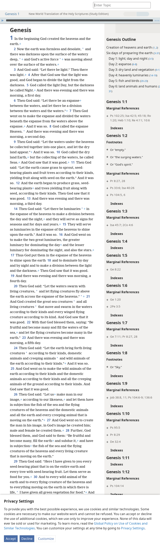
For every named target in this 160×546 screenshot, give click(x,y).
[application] (80, 20)
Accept (11, 538)
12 (64, 183)
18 (85, 265)
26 (15, 399)
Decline (26, 538)
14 (15, 214)
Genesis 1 (10, 14)
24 (15, 353)
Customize (46, 538)
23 (55, 343)
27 (48, 425)
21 (12, 307)
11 (23, 167)
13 (79, 198)
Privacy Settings (133, 528)
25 (27, 374)
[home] (6, 5)
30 (48, 482)
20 (15, 291)
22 (38, 327)
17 (36, 260)
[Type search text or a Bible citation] (120, 5)
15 (82, 229)
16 (87, 240)
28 (12, 441)
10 (74, 152)
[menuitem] (6, 5)
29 (15, 466)
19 (52, 281)
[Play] (2, 20)
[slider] (79, 20)
